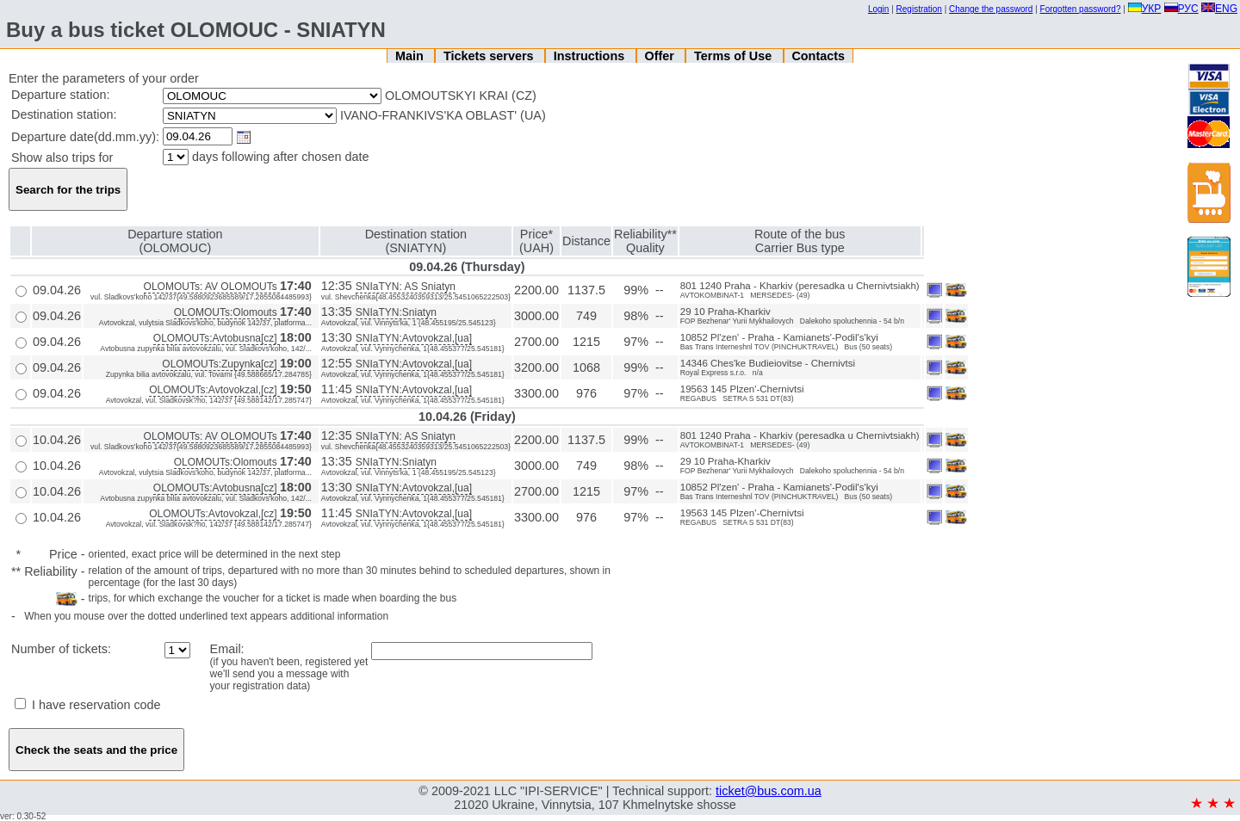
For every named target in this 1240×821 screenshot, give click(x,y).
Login (878, 9)
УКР (1145, 9)
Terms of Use (734, 56)
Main (411, 56)
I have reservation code (88, 705)
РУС (1181, 9)
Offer (660, 56)
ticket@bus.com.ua (769, 791)
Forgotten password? (1080, 9)
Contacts (818, 56)
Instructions (591, 56)
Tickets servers (490, 56)
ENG (1219, 9)
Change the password (990, 9)
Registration (919, 9)
